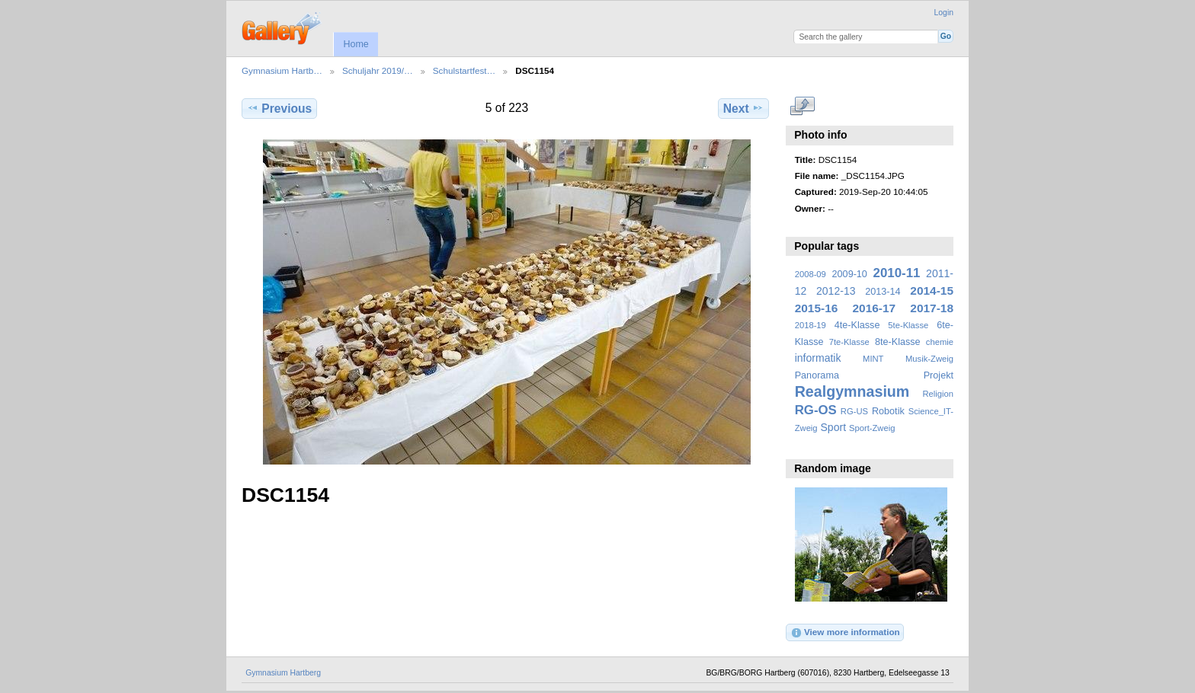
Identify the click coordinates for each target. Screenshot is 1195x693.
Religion (937, 393)
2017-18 (931, 308)
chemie (939, 341)
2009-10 (849, 274)
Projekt (938, 375)
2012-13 (836, 291)
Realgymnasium (852, 391)
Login (943, 12)
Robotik (888, 411)
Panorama (817, 375)
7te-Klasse (849, 341)
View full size (803, 106)
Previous (279, 108)
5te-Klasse (908, 325)
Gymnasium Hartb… (282, 70)
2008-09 (810, 274)
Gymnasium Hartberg (283, 673)
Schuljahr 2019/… (377, 70)
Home (355, 44)
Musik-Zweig (929, 358)
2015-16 (816, 308)
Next (743, 108)
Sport (834, 427)
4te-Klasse (857, 325)
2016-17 (874, 308)
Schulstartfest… (464, 70)
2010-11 (897, 273)
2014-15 (931, 290)
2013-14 (882, 291)
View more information (845, 633)
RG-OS (816, 410)
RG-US (854, 411)
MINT (873, 358)
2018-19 (810, 325)
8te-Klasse (898, 342)
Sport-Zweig (872, 428)
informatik (818, 358)
